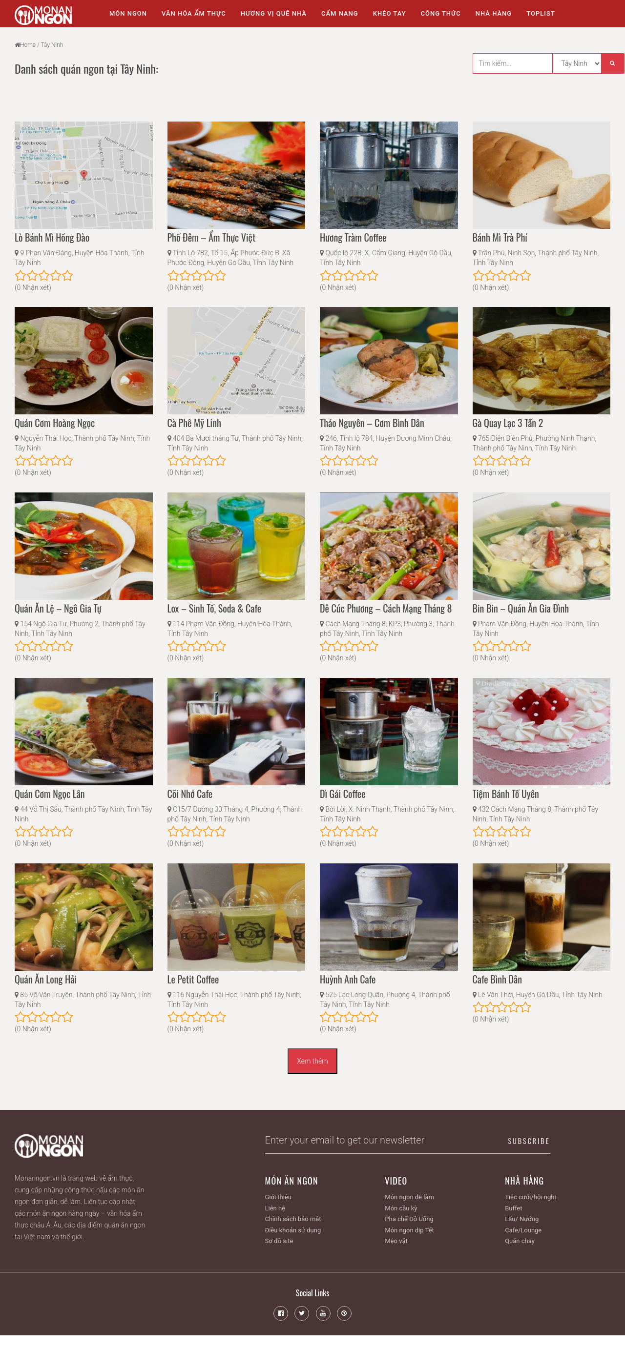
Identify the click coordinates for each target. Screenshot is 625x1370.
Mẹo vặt (396, 1241)
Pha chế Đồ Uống (409, 1219)
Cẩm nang (339, 13)
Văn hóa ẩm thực (194, 13)
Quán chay (520, 1241)
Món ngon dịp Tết (409, 1230)
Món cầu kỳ (401, 1208)
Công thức (441, 13)
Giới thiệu (278, 1197)
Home (28, 44)
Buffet (513, 1208)
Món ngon (128, 13)
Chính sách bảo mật (293, 1219)
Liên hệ (275, 1208)
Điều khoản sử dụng (293, 1230)
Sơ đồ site (279, 1241)
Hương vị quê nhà (274, 13)
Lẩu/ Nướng (522, 1219)
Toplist (540, 13)
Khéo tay (389, 13)
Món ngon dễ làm (409, 1197)
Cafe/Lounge (523, 1230)
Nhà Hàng (494, 13)
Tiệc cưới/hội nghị (530, 1197)
